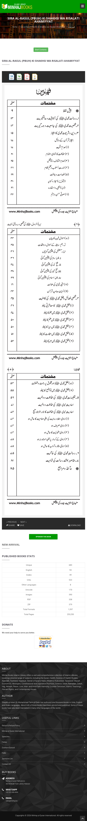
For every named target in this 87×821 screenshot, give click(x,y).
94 (70, 570)
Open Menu (82, 6)
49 (70, 575)
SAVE (20, 525)
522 (70, 580)
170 (70, 590)
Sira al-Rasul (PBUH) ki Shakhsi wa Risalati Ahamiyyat (42, 27)
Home (14, 27)
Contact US (6, 764)
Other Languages (29, 585)
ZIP (29, 604)
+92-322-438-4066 (12, 792)
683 (70, 565)
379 (70, 604)
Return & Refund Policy (11, 726)
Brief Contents (41, 50)
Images (29, 594)
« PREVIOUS (11, 522)
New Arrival (11, 544)
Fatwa (4, 742)
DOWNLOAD (74, 525)
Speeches (6, 737)
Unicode (29, 590)
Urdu (29, 580)
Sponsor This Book (43, 537)
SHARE (10, 525)
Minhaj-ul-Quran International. (44, 815)
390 (70, 594)
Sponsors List (7, 759)
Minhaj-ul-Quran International (13, 731)
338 (70, 599)
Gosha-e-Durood (8, 748)
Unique (29, 565)
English (29, 570)
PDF (29, 599)
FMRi (4, 753)
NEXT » (24, 522)
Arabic (29, 575)
